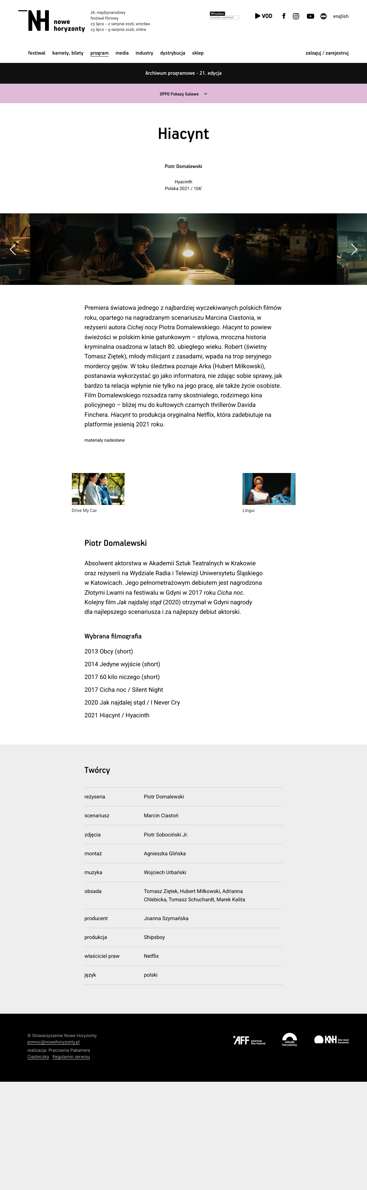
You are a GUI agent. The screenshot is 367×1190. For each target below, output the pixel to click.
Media (122, 53)
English (341, 16)
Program (99, 53)
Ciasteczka (38, 1165)
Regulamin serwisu (71, 1165)
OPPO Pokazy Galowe (178, 94)
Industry (144, 53)
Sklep (198, 53)
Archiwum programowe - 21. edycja (183, 73)
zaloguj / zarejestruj (327, 53)
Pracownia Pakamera (69, 1159)
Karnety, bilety (68, 53)
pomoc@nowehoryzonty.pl (53, 1150)
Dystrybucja (172, 53)
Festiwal (36, 53)
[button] (354, 304)
